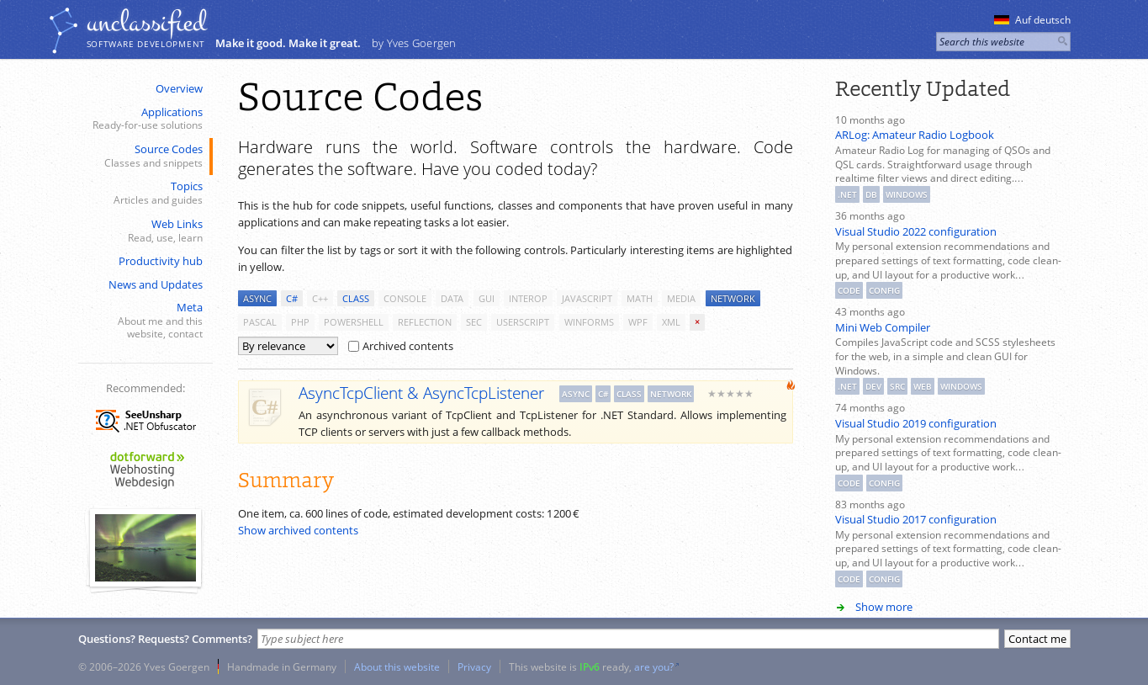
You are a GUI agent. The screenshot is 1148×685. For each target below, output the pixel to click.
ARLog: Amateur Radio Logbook (914, 134)
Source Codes (144, 156)
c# (292, 298)
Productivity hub (161, 260)
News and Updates (155, 284)
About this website (397, 666)
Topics (144, 193)
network (733, 298)
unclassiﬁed (146, 23)
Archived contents (400, 345)
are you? (654, 666)
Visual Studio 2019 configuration (916, 423)
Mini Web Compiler (882, 327)
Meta (144, 321)
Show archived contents (298, 530)
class (355, 298)
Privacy (474, 666)
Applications (144, 119)
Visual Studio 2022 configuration (916, 231)
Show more (884, 606)
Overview (179, 88)
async (257, 298)
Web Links (144, 231)
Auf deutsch (1032, 20)
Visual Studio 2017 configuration (916, 519)
